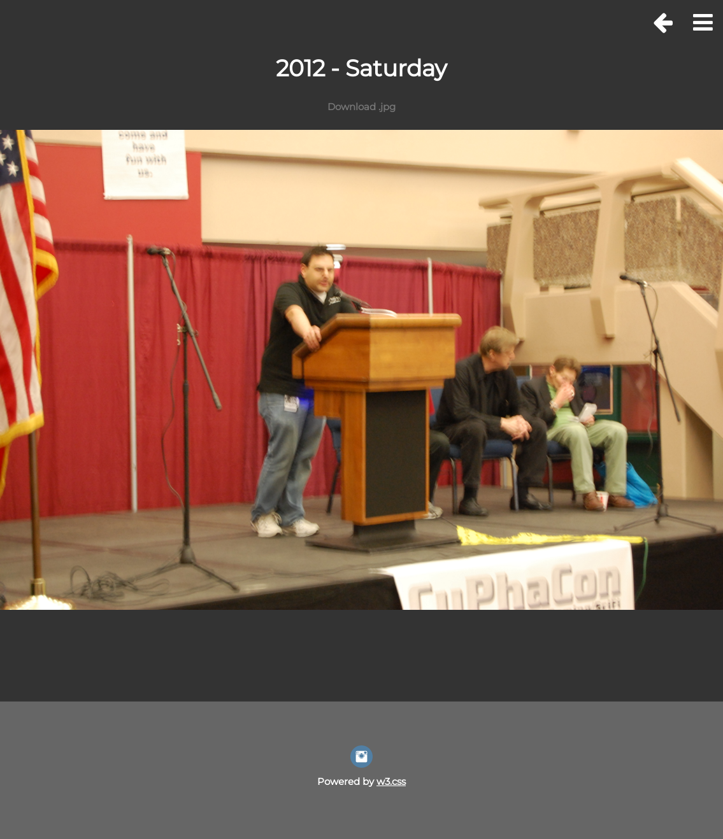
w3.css (391, 781)
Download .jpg (361, 107)
